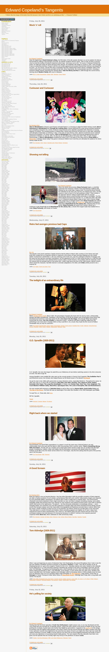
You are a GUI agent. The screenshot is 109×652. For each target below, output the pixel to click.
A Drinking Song (5, 92)
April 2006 (4, 165)
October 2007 (5, 186)
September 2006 (6, 171)
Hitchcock (55, 516)
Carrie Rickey (5, 81)
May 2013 (4, 252)
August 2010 (5, 224)
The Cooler (4, 87)
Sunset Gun (4, 151)
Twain (64, 326)
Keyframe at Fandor (6, 114)
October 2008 (5, 199)
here (51, 393)
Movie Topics (5, 56)
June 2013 (4, 253)
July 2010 (4, 223)
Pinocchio (32, 139)
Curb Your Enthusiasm (42, 637)
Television (56, 74)
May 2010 (4, 221)
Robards (48, 326)
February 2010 (5, 217)
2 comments (46, 148)
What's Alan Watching (7, 157)
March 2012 (4, 245)
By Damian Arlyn (34, 125)
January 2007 (5, 175)
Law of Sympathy (6, 115)
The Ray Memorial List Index (8, 70)
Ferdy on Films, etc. (6, 95)
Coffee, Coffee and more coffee (9, 86)
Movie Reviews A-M (6, 46)
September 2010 (6, 225)
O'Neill (40, 326)
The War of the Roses (36, 390)
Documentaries (5, 42)
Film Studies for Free (7, 101)
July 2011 (4, 236)
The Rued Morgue (6, 143)
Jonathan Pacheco (6, 25)
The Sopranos (76, 573)
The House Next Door (7, 105)
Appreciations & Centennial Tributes (10, 40)
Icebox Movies (5, 107)
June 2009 (4, 208)
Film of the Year (5, 98)
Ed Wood (87, 378)
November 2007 (5, 187)
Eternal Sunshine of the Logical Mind (10, 94)
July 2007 (4, 182)
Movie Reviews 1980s (7, 51)
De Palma (47, 516)
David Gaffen (5, 24)
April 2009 (4, 206)
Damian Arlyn (5, 28)
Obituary (44, 401)
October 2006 (5, 172)
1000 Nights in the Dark (7, 136)
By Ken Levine (5, 80)
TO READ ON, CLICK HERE (36, 78)
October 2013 (5, 258)
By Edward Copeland (35, 58)
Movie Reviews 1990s (7, 53)
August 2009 (5, 210)
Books (3, 41)
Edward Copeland (6, 31)
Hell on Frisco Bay (6, 104)
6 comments (46, 522)
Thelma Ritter (65, 580)
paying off (89, 628)
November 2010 (5, 227)
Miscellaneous (5, 45)
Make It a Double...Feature (8, 122)
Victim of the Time (6, 156)
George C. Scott (70, 578)
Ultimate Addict (5, 154)
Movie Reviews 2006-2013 (8, 55)
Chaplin (35, 637)
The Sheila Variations (7, 149)
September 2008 (6, 198)
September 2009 (6, 212)
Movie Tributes (58, 142)
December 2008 (5, 201)
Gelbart (64, 578)
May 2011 (4, 234)
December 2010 (5, 228)
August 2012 (5, 250)
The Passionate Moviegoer (8, 137)
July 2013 (4, 254)
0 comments (47, 79)
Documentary (43, 74)
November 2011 (5, 241)
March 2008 (4, 191)
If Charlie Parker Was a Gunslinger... (10, 109)
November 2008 (5, 200)
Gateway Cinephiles (6, 102)
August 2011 (5, 237)
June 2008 (4, 195)
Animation (37, 142)
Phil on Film (4, 138)
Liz (84, 578)
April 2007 (4, 179)
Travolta (84, 516)
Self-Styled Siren (6, 146)
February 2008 (5, 190)
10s (34, 210)
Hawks (37, 266)
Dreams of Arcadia (6, 91)
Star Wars (74, 516)
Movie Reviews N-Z (6, 47)
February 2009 (5, 204)
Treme (60, 74)
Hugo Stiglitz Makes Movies (8, 106)
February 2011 (5, 231)
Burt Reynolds (42, 325)
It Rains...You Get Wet (7, 111)
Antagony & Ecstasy (6, 76)
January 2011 (5, 230)
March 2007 (4, 178)
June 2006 (4, 168)
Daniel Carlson (5, 88)
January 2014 (5, 261)
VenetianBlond (5, 155)
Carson (48, 325)
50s (34, 142)
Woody (64, 74)
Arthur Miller (36, 578)
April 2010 (4, 219)
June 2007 (4, 181)
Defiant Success (5, 89)
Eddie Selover (5, 23)
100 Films (4, 134)
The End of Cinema (6, 93)
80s (34, 516)
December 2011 (5, 242)
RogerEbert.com (6, 142)
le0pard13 (4, 26)
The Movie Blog (5, 128)
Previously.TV (5, 140)
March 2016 (4, 264)
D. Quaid (37, 74)
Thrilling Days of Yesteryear (8, 153)
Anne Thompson (6, 75)
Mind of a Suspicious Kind (8, 125)
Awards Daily (5, 77)
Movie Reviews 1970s (7, 50)
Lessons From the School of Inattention (11, 116)
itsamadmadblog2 (6, 112)
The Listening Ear (6, 120)
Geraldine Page (76, 325)
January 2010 (5, 216)
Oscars (44, 326)
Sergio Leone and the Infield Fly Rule (10, 147)
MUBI (3, 129)
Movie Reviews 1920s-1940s (8, 48)
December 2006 (5, 174)
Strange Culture (5, 150)
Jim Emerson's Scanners (8, 113)
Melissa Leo (60, 637)
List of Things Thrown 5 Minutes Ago (10, 121)
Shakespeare (54, 326)
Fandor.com (81, 202)
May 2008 (4, 193)
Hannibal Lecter (51, 142)
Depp (42, 142)
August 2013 (5, 255)
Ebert (51, 516)
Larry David (53, 637)
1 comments (47, 643)
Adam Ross (4, 29)
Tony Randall (72, 580)
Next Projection (5, 131)
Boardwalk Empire (68, 575)
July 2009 (4, 209)
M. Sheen (87, 578)
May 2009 (4, 207)
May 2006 (4, 166)
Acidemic (4, 72)
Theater (60, 580)
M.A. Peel (4, 124)
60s (34, 74)
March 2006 (4, 164)
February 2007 (5, 177)
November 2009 (5, 214)
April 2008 (4, 192)
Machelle (4, 32)
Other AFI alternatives (7, 69)
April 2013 (4, 251)
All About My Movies (6, 74)
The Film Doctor (5, 96)
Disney (45, 142)
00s (34, 325)
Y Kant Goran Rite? (6, 158)
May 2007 (4, 180)
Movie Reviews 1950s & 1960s (9, 49)
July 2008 (4, 196)
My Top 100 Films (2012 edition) (9, 68)
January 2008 (5, 189)
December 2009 (5, 215)
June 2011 (4, 235)
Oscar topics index (6, 58)
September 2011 (6, 239)
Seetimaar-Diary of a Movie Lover (10, 145)
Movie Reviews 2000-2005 (8, 54)
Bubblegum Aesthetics (7, 79)
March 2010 (4, 218)
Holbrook (86, 325)
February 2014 (5, 262)
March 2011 (4, 232)
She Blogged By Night (7, 148)
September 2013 (6, 257)
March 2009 (4, 205)
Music (3, 57)
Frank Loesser (68, 325)
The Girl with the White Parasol (9, 103)
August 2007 (5, 183)
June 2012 (4, 249)
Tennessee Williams (46, 580)
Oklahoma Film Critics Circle (8, 133)
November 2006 (5, 173)
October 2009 (5, 213)
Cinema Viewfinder (6, 84)
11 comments (47, 460)
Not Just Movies (5, 132)
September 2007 (6, 184)
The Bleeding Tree (6, 78)
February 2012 (5, 244)
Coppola (40, 401)
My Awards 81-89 (6, 64)
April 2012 (4, 246)
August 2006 (5, 170)
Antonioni (35, 401)
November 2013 (5, 259)
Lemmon (31, 326)
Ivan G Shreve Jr (6, 27)
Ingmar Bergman (92, 325)
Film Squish (4, 100)
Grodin (81, 325)
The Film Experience (7, 97)
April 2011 (4, 233)
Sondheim (38, 580)
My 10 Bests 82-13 (6, 63)
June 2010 (4, 222)
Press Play (4, 139)
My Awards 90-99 (6, 65)
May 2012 (4, 248)
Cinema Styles (5, 83)
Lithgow (62, 516)
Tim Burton (65, 142)
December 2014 (5, 263)
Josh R (3, 34)
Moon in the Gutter (6, 127)
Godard (48, 74)
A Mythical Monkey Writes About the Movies (12, 130)
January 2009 (5, 202)
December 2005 (5, 161)
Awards (37, 325)
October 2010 (5, 226)
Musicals (36, 326)
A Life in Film (5, 118)
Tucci (49, 266)
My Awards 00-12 (6, 66)
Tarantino (79, 516)
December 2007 (5, 188)
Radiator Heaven (6, 141)
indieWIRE (4, 110)
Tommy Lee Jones (43, 266)
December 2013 (5, 260)
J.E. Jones (80, 578)
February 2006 (5, 163)
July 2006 (4, 169)
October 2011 (5, 240)
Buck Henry (51, 578)
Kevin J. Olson (5, 33)
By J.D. (31, 252)
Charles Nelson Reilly (40, 316)
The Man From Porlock (7, 123)
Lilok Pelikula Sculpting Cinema (9, 119)
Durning (63, 325)
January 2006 (5, 162)
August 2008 (5, 197)
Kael (59, 516)
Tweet (31, 399)
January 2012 (5, 243)
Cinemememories (6, 85)
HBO (52, 74)
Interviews (4, 44)
